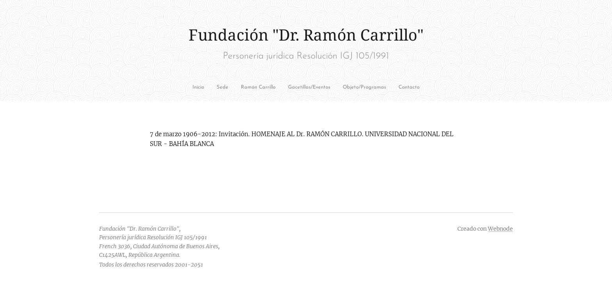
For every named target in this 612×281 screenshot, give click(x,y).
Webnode (500, 228)
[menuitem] (207, 88)
